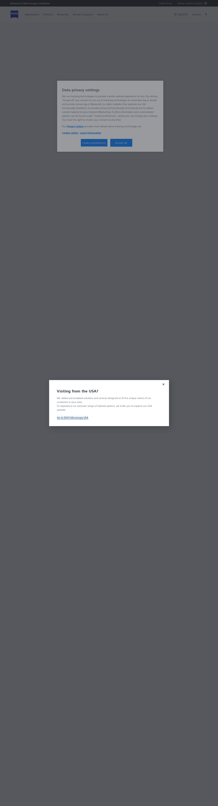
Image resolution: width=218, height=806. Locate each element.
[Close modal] (163, 384)
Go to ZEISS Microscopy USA (72, 417)
